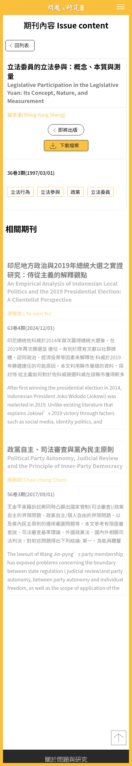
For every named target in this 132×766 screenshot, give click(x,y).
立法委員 (100, 195)
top (118, 738)
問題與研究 (66, 7)
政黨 (75, 195)
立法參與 (50, 195)
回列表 (18, 45)
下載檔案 (64, 149)
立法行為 (20, 195)
